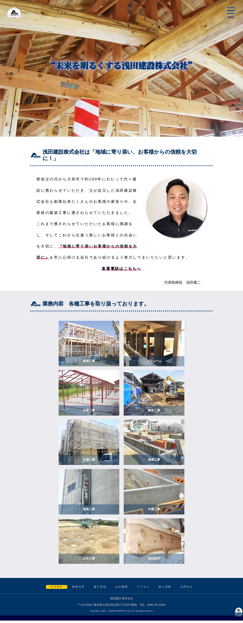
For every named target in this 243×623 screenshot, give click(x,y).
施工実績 (100, 586)
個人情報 (164, 586)
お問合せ (186, 586)
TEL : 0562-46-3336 (152, 604)
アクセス (143, 586)
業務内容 (78, 586)
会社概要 (121, 586)
